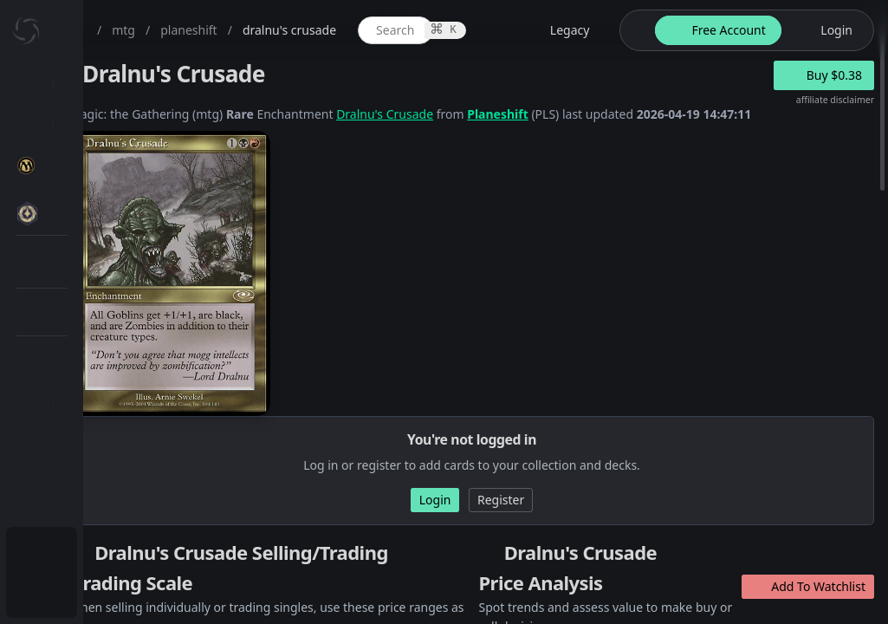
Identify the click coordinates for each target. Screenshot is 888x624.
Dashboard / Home (110, 83)
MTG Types (103, 333)
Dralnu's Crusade (554, 114)
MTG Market (107, 250)
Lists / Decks (107, 464)
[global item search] (560, 30)
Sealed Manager (118, 505)
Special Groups (114, 291)
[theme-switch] (782, 30)
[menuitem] (112, 84)
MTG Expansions (119, 208)
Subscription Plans (108, 551)
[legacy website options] (706, 30)
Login (72, 592)
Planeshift (667, 114)
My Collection (94, 125)
